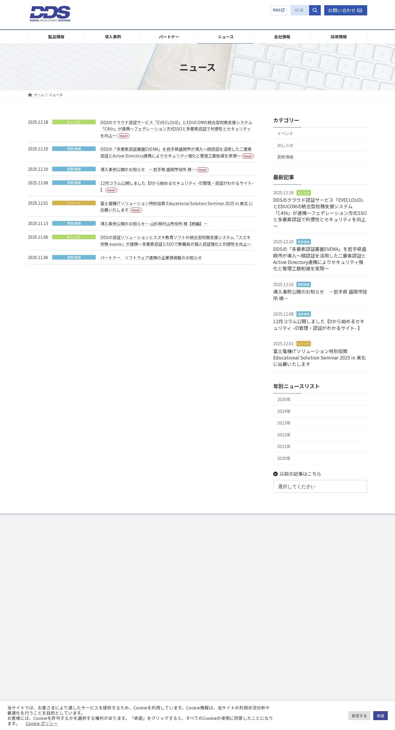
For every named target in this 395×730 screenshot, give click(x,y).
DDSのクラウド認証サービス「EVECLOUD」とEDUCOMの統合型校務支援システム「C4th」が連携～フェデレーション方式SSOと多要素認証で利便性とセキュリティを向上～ (176, 128)
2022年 (284, 435)
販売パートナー (130, 543)
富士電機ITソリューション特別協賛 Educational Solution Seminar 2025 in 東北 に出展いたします (319, 358)
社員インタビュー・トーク (317, 553)
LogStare (42, 613)
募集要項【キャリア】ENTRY (322, 583)
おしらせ (74, 122)
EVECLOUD (43, 543)
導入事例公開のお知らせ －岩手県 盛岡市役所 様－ (147, 169)
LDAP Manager (46, 593)
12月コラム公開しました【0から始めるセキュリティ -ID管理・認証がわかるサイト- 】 (319, 324)
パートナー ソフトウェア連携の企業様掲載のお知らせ (151, 257)
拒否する (359, 715)
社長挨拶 (216, 563)
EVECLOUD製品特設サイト (313, 602)
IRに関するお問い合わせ (228, 654)
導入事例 (125, 533)
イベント (74, 203)
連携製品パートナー (134, 553)
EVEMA (40, 563)
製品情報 (38, 533)
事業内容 (216, 543)
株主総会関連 (219, 634)
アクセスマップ (221, 593)
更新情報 (74, 148)
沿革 (212, 583)
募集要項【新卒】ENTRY (318, 573)
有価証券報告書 (221, 613)
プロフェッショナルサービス (57, 654)
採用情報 (299, 533)
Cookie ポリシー (42, 723)
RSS (279, 10)
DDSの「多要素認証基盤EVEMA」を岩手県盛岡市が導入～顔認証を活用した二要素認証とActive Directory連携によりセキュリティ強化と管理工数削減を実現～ (319, 258)
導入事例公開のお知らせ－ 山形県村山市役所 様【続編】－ (154, 223)
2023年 (284, 423)
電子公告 (216, 643)
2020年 (284, 458)
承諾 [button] (380, 715)
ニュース (125, 563)
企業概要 (212, 533)
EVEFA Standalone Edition (55, 583)
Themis (40, 553)
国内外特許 (217, 553)
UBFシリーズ (45, 634)
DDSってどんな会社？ (313, 543)
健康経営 (216, 603)
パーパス (216, 573)
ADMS (39, 603)
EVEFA (39, 573)
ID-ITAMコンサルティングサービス (61, 643)
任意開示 (216, 623)
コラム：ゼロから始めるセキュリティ (321, 612)
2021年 (284, 446)
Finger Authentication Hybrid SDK (61, 623)
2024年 (284, 411)
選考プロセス (306, 563)
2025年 (284, 399)
